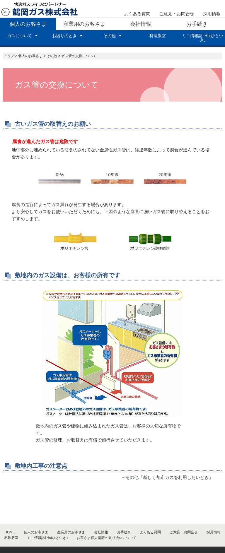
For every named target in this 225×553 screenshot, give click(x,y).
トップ (9, 56)
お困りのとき (64, 35)
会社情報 (140, 24)
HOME (9, 532)
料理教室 (157, 35)
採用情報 (212, 13)
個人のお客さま (28, 24)
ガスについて (19, 35)
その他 (109, 35)
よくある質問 (137, 13)
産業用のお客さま (84, 24)
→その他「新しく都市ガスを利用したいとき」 (167, 477)
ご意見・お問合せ (176, 13)
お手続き (196, 24)
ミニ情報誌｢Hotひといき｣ (202, 37)
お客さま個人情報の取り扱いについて (107, 538)
